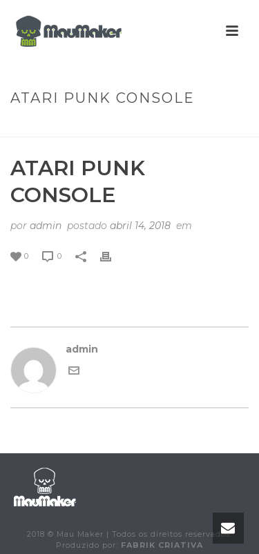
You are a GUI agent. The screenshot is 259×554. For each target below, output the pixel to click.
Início (23, 127)
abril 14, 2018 (140, 225)
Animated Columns (93, 127)
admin (45, 225)
